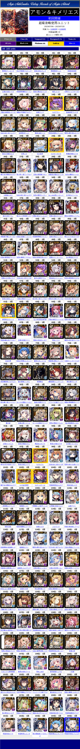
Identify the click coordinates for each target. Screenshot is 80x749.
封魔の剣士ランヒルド (40, 216)
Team (72, 39)
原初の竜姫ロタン (24, 444)
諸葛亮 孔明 (24, 589)
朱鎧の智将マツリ (40, 402)
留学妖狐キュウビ (56, 671)
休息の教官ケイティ (40, 195)
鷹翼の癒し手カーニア (40, 609)
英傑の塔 (72, 651)
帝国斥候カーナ (8, 734)
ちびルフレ (40, 464)
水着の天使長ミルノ (56, 568)
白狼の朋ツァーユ (24, 423)
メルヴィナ (56, 526)
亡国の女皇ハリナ (8, 91)
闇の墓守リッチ (72, 381)
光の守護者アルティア (24, 71)
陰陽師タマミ (24, 547)
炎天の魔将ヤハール (72, 174)
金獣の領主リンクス (56, 236)
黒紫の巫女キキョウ (56, 216)
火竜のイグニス (8, 444)
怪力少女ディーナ (24, 609)
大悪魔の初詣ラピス (56, 506)
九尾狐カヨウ (8, 195)
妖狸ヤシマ (40, 112)
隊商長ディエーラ (8, 71)
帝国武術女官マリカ (56, 713)
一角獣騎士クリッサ (8, 506)
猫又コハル (56, 91)
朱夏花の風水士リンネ (56, 174)
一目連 (72, 671)
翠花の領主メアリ (24, 464)
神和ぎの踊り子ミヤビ (56, 299)
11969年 (62, 29)
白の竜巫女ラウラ (72, 257)
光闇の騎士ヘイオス (40, 568)
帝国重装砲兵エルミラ (40, 630)
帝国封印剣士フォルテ (72, 734)
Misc (72, 43)
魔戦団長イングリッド (56, 381)
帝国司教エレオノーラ (56, 734)
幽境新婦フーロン (24, 319)
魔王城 (8, 423)
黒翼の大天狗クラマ (8, 278)
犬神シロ (24, 154)
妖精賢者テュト (24, 133)
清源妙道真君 (72, 71)
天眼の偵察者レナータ (8, 112)
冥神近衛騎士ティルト (56, 133)
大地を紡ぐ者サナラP (56, 464)
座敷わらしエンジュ (56, 257)
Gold (56, 43)
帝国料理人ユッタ (24, 734)
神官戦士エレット (8, 319)
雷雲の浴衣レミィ (8, 299)
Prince (8, 39)
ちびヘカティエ (40, 485)
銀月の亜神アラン (40, 278)
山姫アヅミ (72, 506)
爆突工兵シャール (40, 361)
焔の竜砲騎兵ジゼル (72, 423)
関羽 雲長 (8, 526)
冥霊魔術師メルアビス (8, 381)
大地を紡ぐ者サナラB (24, 278)
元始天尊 (8, 361)
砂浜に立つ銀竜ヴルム (8, 589)
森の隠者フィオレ (24, 381)
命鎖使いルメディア (24, 568)
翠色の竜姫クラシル (56, 423)
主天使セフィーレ (72, 195)
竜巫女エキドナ (40, 444)
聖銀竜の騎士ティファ (56, 361)
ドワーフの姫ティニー (56, 402)
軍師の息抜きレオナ (40, 340)
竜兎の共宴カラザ (56, 444)
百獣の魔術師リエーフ (56, 589)
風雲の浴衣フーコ (24, 671)
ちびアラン (56, 112)
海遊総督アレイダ (72, 112)
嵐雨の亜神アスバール (72, 609)
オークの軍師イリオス (24, 402)
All (8, 43)
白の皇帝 (40, 154)
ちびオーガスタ (56, 154)
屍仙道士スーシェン (56, 278)
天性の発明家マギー (40, 174)
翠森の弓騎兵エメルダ (24, 713)
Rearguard (56, 39)
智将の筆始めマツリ (8, 651)
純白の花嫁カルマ (8, 154)
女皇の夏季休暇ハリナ (40, 651)
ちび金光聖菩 (24, 485)
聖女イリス (56, 340)
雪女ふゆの (40, 671)
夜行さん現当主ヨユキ (8, 692)
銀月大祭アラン (8, 216)
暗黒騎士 (40, 381)
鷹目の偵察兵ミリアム (72, 216)
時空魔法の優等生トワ (8, 630)
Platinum (40, 43)
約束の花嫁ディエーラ (24, 236)
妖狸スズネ (40, 526)
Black (24, 43)
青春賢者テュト (56, 71)
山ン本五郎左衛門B (40, 319)
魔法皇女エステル (56, 692)
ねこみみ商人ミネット (56, 195)
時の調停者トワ (40, 589)
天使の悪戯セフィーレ (72, 547)
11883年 (53, 29)
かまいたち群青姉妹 (8, 671)
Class (24, 39)
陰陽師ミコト (24, 506)
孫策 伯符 (72, 589)
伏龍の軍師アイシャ (24, 299)
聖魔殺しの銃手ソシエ (40, 506)
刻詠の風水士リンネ (40, 91)
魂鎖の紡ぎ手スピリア (40, 713)
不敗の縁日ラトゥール (56, 319)
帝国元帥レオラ (72, 485)
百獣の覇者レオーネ (56, 609)
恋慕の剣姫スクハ (24, 340)
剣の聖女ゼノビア (8, 713)
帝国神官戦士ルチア (56, 485)
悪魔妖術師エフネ (72, 154)
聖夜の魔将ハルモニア (72, 692)
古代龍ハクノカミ (72, 444)
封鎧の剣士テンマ (40, 71)
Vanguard (40, 39)
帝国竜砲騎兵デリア (72, 713)
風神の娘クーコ (40, 133)
